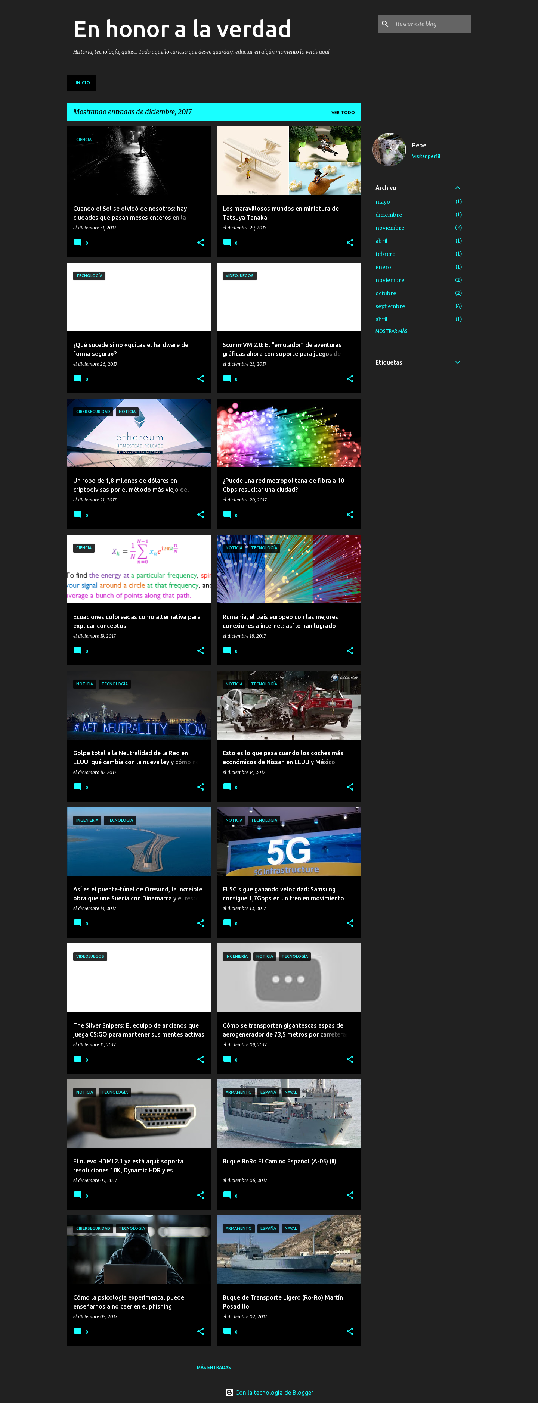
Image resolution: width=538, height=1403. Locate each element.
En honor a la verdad (182, 28)
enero (383, 267)
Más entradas (214, 1367)
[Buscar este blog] (432, 24)
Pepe (419, 145)
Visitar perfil (426, 156)
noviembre (389, 228)
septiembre (390, 306)
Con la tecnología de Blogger (269, 1392)
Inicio (82, 82)
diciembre (388, 215)
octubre (385, 293)
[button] (200, 243)
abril (381, 241)
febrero (385, 254)
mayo (382, 202)
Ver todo (343, 112)
